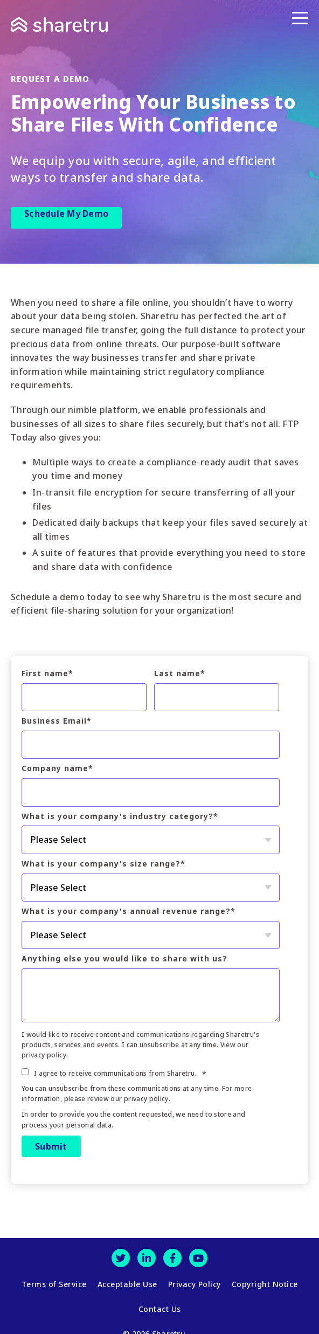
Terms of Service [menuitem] (54, 1281)
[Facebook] (172, 1258)
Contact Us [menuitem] (159, 1301)
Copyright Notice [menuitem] (265, 1281)
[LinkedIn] (146, 1258)
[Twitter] (121, 1258)
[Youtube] (198, 1258)
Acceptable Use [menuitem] (127, 1281)
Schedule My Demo (66, 213)
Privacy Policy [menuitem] (194, 1281)
